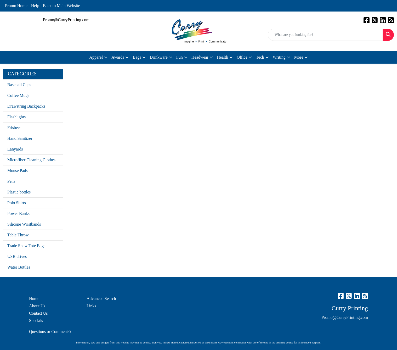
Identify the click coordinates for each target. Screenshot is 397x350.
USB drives (17, 256)
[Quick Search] (325, 35)
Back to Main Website (61, 5)
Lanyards (15, 149)
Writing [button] (279, 57)
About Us (37, 306)
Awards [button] (117, 57)
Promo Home (16, 5)
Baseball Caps (19, 84)
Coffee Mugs (18, 95)
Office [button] (242, 57)
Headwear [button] (199, 57)
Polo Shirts (16, 203)
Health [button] (222, 57)
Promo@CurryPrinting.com (66, 20)
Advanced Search (101, 298)
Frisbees (14, 127)
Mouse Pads (17, 170)
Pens (11, 181)
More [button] (298, 57)
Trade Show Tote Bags (26, 245)
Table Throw (18, 235)
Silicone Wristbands (24, 224)
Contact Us (38, 313)
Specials (36, 320)
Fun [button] (179, 57)
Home (34, 298)
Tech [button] (260, 57)
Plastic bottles (19, 192)
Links (91, 306)
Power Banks (18, 213)
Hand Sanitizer (19, 138)
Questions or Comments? (50, 331)
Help (35, 5)
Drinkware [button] (158, 57)
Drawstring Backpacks (26, 106)
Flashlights (16, 117)
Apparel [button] (96, 57)
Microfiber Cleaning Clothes (31, 160)
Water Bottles (18, 267)
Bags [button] (137, 57)
